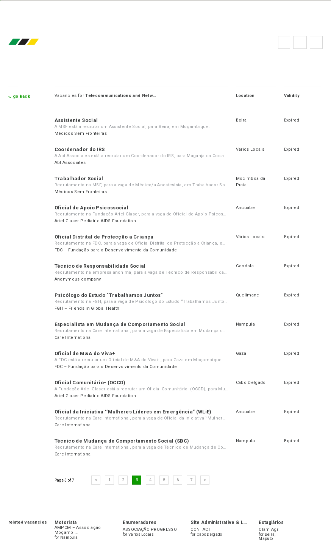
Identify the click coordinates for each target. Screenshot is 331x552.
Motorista (66, 522)
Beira (241, 120)
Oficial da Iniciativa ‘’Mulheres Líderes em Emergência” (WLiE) (133, 412)
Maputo (266, 538)
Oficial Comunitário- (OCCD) (90, 382)
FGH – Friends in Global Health (87, 308)
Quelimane (247, 295)
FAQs (300, 42)
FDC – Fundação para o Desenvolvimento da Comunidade (116, 250)
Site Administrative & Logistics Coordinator (240, 522)
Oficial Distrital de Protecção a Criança (104, 237)
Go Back (21, 96)
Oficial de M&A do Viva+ (85, 353)
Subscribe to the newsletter (316, 42)
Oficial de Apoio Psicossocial (91, 208)
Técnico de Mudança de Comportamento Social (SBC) (122, 441)
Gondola (245, 266)
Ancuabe (245, 207)
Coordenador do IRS (80, 149)
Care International (73, 337)
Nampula (245, 324)
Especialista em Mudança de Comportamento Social (120, 324)
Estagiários (271, 522)
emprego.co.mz (34, 42)
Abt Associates (70, 162)
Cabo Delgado (251, 382)
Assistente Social (76, 120)
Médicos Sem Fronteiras (81, 133)
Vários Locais (250, 149)
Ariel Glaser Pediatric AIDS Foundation (95, 220)
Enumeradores (140, 522)
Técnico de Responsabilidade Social (100, 266)
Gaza (241, 353)
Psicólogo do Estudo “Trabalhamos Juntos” (109, 295)
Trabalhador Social (79, 178)
